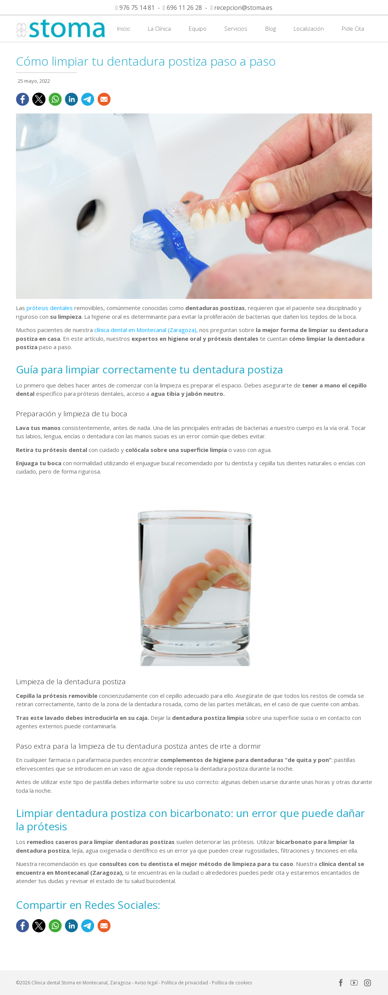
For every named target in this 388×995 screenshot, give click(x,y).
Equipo (198, 28)
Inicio (123, 28)
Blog (270, 28)
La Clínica (159, 28)
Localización (309, 28)
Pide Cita (353, 28)
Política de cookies (232, 982)
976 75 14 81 (137, 7)
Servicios (235, 28)
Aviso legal (146, 982)
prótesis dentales (50, 308)
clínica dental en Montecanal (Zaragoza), (146, 330)
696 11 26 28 (184, 7)
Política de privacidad (184, 982)
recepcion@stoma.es (243, 7)
